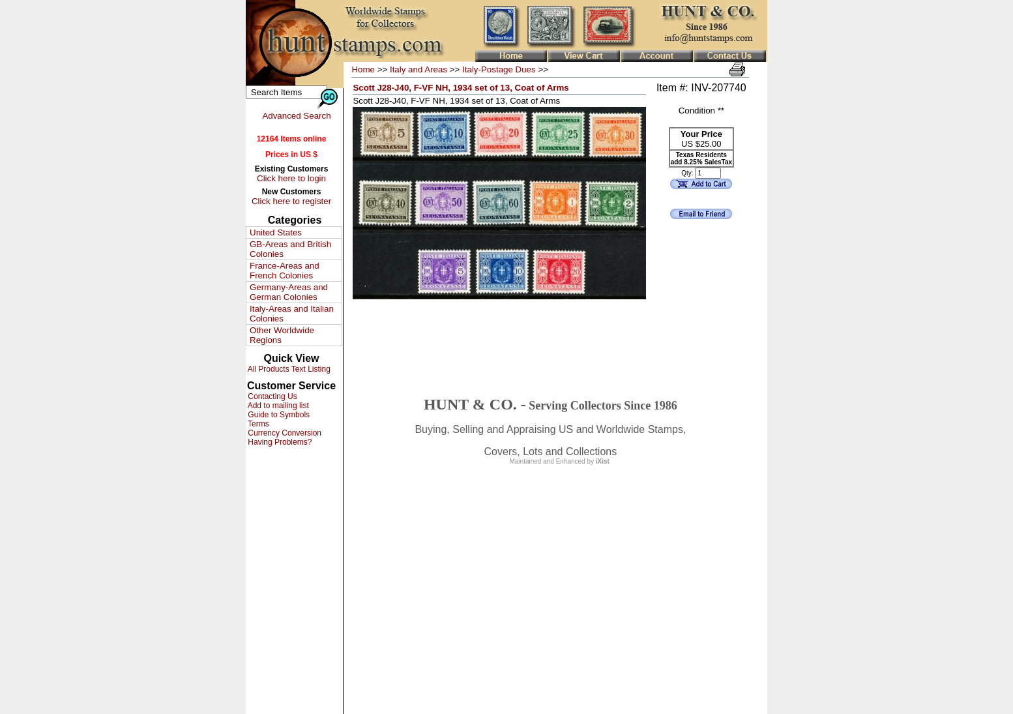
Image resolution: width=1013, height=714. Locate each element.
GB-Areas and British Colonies (290, 249)
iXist (602, 461)
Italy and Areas (418, 69)
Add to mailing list (277, 405)
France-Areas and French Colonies (284, 270)
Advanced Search (296, 116)
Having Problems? (279, 442)
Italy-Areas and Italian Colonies (292, 313)
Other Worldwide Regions (282, 335)
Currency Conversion (283, 433)
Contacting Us (271, 396)
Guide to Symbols (278, 414)
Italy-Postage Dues (499, 69)
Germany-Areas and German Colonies (289, 292)
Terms (257, 423)
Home (363, 69)
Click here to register (291, 201)
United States (276, 232)
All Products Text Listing (288, 369)
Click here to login (291, 178)
